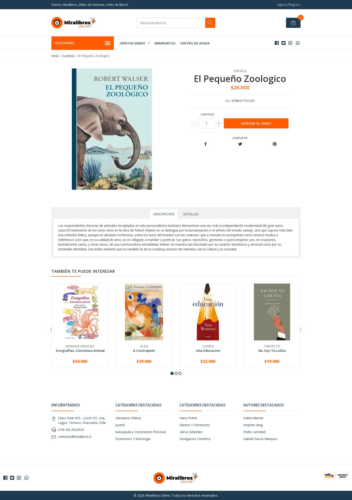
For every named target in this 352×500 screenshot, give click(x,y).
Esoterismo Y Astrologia (132, 439)
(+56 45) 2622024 (71, 429)
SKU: (228, 101)
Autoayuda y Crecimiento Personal (140, 432)
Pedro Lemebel (254, 432)
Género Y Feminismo (194, 425)
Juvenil (120, 425)
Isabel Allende (253, 418)
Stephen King (252, 425)
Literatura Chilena (128, 418)
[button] (172, 373)
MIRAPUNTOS (164, 43)
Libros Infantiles (190, 432)
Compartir (240, 138)
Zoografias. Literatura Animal (80, 350)
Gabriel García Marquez (260, 439)
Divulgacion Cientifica (194, 439)
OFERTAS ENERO (132, 43)
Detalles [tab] (191, 214)
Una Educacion (208, 350)
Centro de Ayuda (194, 43)
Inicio (55, 56)
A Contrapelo (144, 350)
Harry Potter (188, 418)
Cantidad (207, 114)
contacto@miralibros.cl (74, 436)
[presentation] (51, 329)
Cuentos (68, 56)
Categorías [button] (82, 43)
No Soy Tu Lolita (272, 350)
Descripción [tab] (163, 214)
